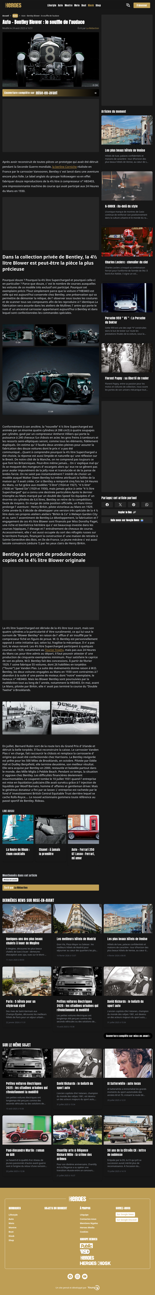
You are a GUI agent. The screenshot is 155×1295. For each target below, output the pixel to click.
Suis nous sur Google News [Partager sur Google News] (126, 520)
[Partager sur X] (120, 504)
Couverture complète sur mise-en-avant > (128, 1036)
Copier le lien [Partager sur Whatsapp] (127, 512)
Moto (77, 5)
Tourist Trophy (54, 650)
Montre (68, 5)
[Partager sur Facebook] (107, 504)
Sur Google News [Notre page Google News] (125, 1214)
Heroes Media (87, 1227)
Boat (83, 5)
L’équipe (84, 1214)
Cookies (84, 1231)
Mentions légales (89, 1223)
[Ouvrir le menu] (128, 5)
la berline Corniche (64, 166)
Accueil (5, 15)
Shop (98, 5)
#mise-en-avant (10, 879)
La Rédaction (92, 28)
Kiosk (91, 5)
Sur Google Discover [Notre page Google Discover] (127, 1219)
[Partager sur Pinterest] (133, 504)
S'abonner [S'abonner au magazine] (142, 5)
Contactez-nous (88, 1219)
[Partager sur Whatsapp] (147, 504)
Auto (60, 5)
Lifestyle (51, 5)
